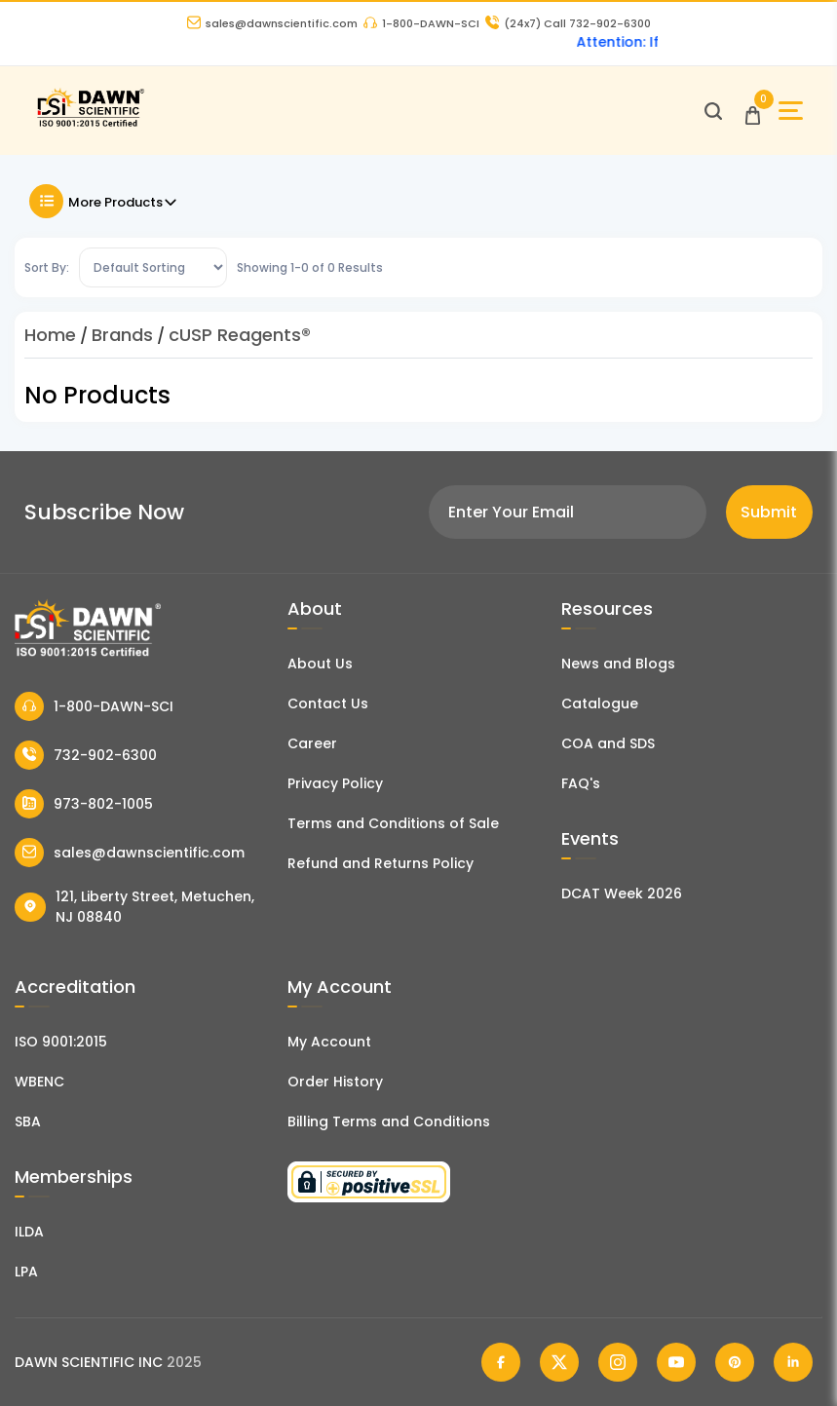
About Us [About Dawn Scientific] (320, 663)
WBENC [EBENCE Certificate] (39, 1081)
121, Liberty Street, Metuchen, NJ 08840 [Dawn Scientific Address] (134, 907)
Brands (122, 335)
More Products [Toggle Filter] (103, 201)
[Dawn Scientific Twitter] (559, 1362)
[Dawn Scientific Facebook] (500, 1362)
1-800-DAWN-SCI (421, 23)
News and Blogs (618, 663)
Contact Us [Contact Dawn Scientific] (327, 703)
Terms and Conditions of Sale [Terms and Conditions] (393, 823)
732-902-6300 (86, 755)
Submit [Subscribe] (769, 512)
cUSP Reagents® (240, 335)
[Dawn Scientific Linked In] (793, 1362)
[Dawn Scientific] (90, 124)
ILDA (29, 1231)
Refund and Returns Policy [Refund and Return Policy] (380, 863)
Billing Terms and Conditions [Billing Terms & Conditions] (388, 1121)
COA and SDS (608, 743)
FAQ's (580, 783)
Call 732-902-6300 (568, 23)
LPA (26, 1271)
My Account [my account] (329, 1041)
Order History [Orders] (335, 1081)
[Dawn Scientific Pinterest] (734, 1362)
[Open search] (713, 111)
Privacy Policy (335, 783)
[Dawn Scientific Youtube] (676, 1362)
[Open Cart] (753, 110)
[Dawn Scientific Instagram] (617, 1362)
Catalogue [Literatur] (599, 703)
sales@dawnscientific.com (272, 23)
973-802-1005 (84, 803)
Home (50, 335)
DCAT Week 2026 (621, 893)
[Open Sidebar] (791, 110)
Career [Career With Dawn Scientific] (312, 743)
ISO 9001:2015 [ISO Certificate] (61, 1041)
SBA (28, 1121)
